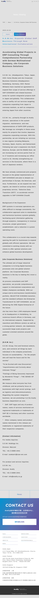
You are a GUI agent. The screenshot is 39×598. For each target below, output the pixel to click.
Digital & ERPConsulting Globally (19, 592)
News (9, 22)
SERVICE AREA (26, 534)
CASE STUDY (26, 538)
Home (5, 534)
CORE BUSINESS (9, 538)
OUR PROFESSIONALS (27, 542)
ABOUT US (6, 541)
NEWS (5, 546)
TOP (4, 22)
